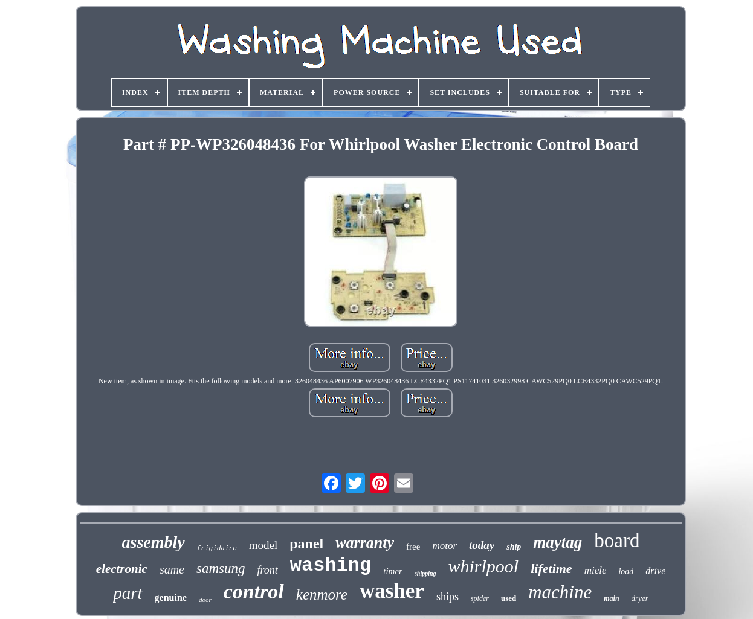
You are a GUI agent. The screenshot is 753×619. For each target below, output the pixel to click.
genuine (171, 597)
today (481, 545)
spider (480, 598)
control (254, 591)
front (267, 570)
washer (392, 591)
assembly (153, 542)
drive (655, 571)
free (413, 546)
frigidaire (217, 548)
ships (447, 597)
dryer (640, 598)
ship (513, 546)
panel (306, 543)
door (205, 599)
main (611, 598)
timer (392, 571)
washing (330, 565)
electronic (121, 569)
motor (444, 545)
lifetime (551, 568)
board (616, 540)
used (508, 598)
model (263, 545)
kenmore (321, 594)
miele (595, 570)
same (172, 569)
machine (560, 592)
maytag (557, 542)
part (127, 593)
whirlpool (483, 566)
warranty (364, 542)
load (625, 571)
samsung (220, 568)
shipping (425, 573)
